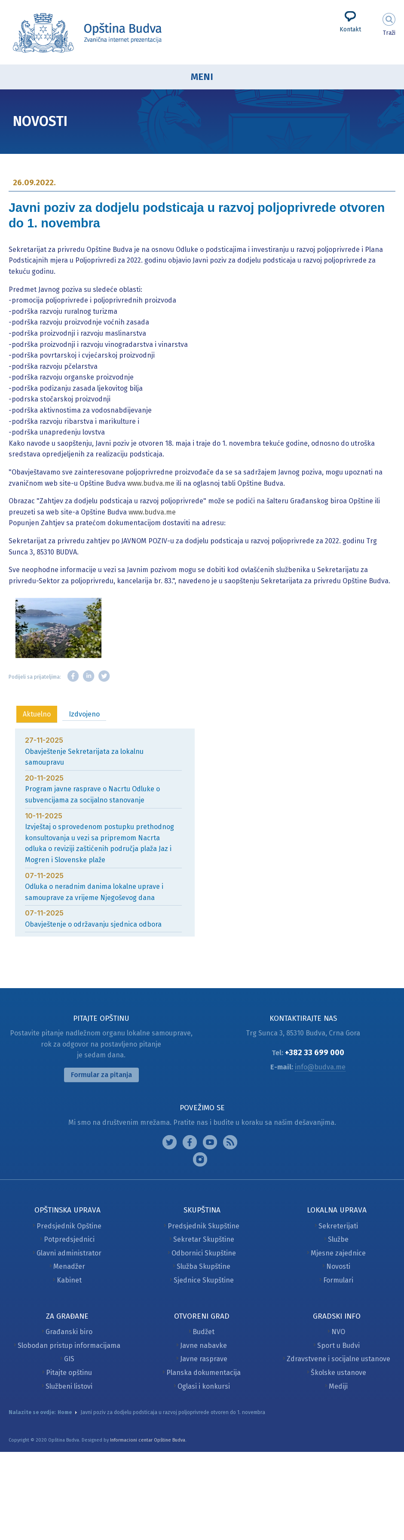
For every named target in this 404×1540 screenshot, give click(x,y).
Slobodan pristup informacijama (69, 1345)
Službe (338, 1239)
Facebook (73, 676)
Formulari (338, 1280)
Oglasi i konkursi (204, 1386)
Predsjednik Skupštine (203, 1226)
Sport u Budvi (338, 1345)
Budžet (203, 1332)
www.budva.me (150, 483)
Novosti (338, 1266)
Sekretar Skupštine (203, 1239)
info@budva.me (320, 1067)
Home (65, 1412)
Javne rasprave (203, 1359)
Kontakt (350, 29)
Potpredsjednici (69, 1239)
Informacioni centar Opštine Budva (147, 1440)
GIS (69, 1359)
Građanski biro (69, 1332)
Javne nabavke (203, 1345)
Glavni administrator (69, 1253)
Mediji (338, 1386)
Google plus (210, 1142)
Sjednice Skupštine (204, 1280)
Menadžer (69, 1266)
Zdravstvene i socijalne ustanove (338, 1359)
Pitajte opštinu (69, 1373)
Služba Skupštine (203, 1266)
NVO (338, 1332)
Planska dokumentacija (203, 1373)
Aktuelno (37, 714)
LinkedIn (88, 676)
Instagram (169, 1142)
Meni (202, 77)
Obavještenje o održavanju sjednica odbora (93, 924)
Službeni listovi (69, 1386)
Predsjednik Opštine (69, 1226)
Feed (230, 1142)
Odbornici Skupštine (203, 1253)
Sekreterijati (338, 1226)
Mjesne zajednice (338, 1253)
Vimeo (200, 1159)
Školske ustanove (338, 1373)
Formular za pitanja (101, 1075)
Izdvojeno (84, 714)
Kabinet (69, 1280)
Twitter (104, 676)
